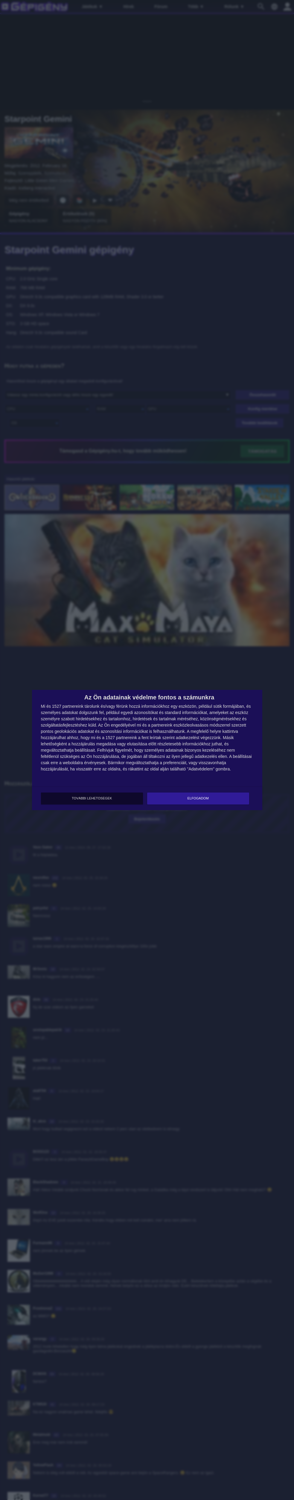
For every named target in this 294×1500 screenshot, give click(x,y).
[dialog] (147, 750)
